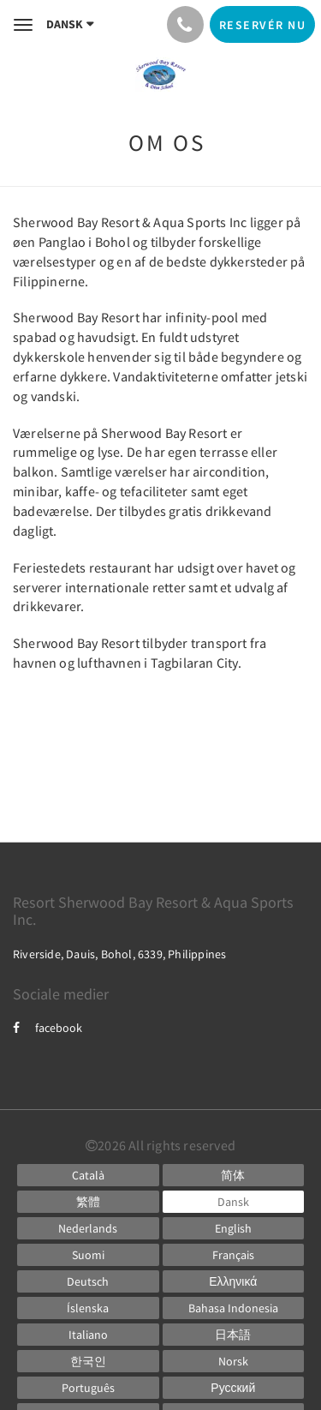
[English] (234, 1228)
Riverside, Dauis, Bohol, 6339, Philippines (119, 954)
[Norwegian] (234, 1361)
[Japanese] (234, 1334)
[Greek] (234, 1281)
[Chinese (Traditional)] (88, 1202)
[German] (88, 1281)
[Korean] (88, 1361)
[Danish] (234, 1202)
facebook (47, 1027)
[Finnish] (88, 1255)
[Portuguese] (88, 1388)
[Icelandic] (88, 1308)
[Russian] (234, 1388)
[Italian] (88, 1334)
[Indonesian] (234, 1308)
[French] (234, 1255)
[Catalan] (88, 1175)
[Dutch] (88, 1228)
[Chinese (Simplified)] (234, 1175)
